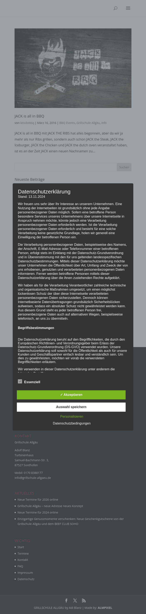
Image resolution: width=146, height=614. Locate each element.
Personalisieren (71, 416)
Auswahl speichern (71, 407)
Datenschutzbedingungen (71, 423)
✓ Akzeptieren (71, 395)
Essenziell (29, 381)
